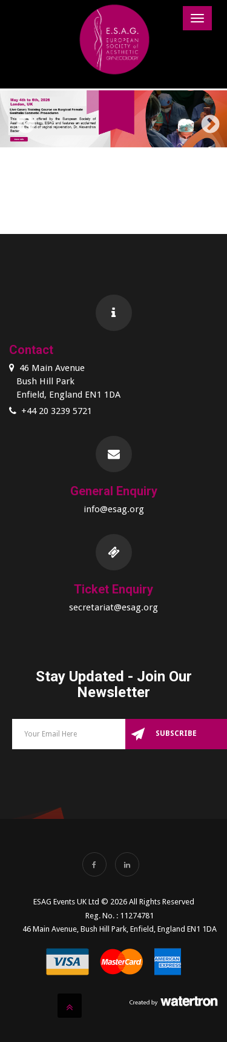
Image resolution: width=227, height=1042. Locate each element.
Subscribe (176, 733)
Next (206, 121)
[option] (113, 121)
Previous (21, 121)
